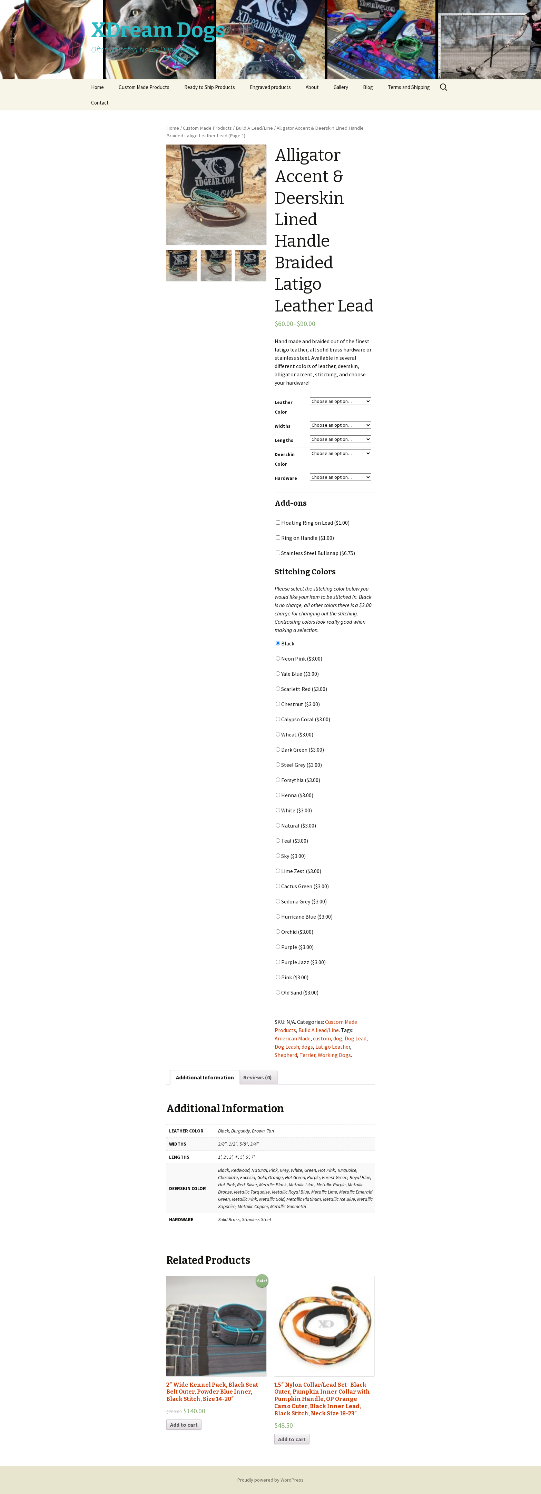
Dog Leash (287, 1046)
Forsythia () (298, 779)
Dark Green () (300, 749)
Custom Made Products (144, 87)
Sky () (291, 855)
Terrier (307, 1054)
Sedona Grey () (301, 901)
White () (294, 810)
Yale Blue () (297, 673)
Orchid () (294, 931)
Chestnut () (298, 704)
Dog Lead (355, 1038)
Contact (100, 102)
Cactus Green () (302, 886)
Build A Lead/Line (254, 128)
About (312, 87)
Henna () (294, 795)
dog (337, 1038)
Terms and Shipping (409, 87)
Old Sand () (297, 992)
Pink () (292, 977)
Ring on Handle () (305, 537)
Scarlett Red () (301, 688)
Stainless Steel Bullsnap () (315, 553)
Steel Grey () (299, 764)
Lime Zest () (298, 871)
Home (97, 87)
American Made (293, 1038)
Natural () (296, 825)
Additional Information (205, 1077)
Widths (283, 426)
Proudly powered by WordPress (270, 1480)
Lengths (284, 440)
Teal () (292, 840)
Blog (368, 87)
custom (322, 1038)
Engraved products (270, 87)
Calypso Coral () (303, 719)
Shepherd (286, 1054)
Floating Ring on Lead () (313, 522)
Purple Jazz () (301, 962)
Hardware (286, 478)
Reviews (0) (257, 1077)
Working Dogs (334, 1054)
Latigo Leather (332, 1046)
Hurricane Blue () (304, 916)
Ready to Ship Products (209, 87)
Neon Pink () (299, 658)
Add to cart (184, 1424)
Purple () (295, 946)
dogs (307, 1046)
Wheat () (294, 734)
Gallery (341, 87)
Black (285, 643)
